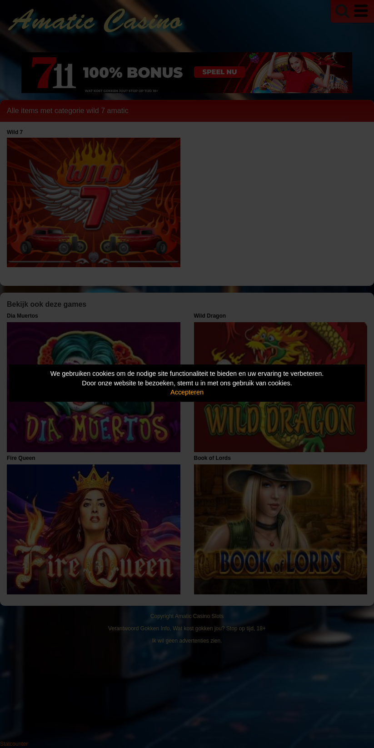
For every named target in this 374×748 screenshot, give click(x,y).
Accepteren (187, 392)
